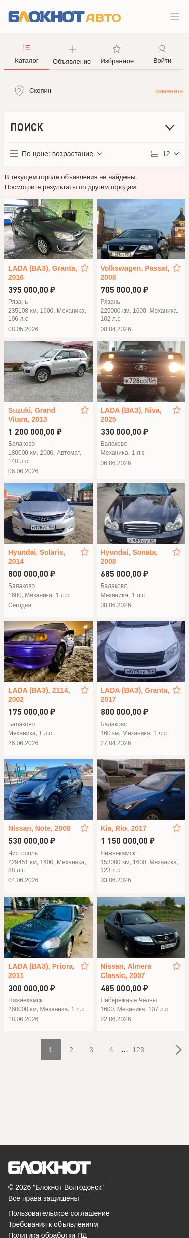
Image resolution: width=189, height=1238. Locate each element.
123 (138, 1050)
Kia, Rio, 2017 (124, 828)
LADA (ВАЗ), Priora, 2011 (41, 971)
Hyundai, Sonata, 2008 (129, 556)
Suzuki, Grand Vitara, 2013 (31, 414)
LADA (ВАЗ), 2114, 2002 (39, 694)
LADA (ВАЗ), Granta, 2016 (42, 272)
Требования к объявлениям (53, 1224)
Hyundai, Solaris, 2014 (37, 556)
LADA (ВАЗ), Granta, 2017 (135, 694)
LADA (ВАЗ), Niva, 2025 (131, 414)
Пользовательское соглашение (59, 1213)
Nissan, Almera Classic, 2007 (126, 971)
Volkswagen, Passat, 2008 (135, 272)
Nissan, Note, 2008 (39, 828)
